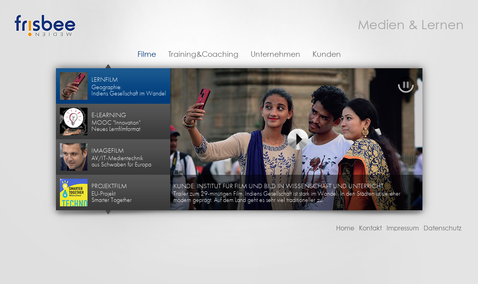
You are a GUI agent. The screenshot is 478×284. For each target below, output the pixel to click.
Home (345, 228)
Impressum (403, 228)
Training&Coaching (203, 54)
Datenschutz (442, 228)
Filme (147, 54)
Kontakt (370, 228)
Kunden (326, 54)
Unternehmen (275, 54)
